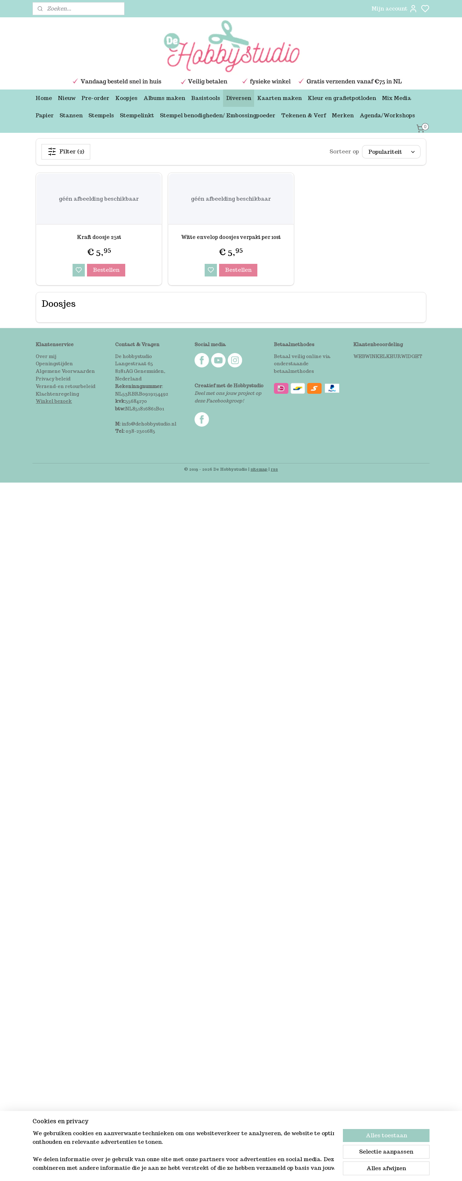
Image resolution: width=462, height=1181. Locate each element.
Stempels (101, 115)
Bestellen (106, 269)
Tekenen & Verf (303, 115)
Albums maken (164, 98)
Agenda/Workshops (387, 115)
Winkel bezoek (54, 401)
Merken (343, 115)
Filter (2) (66, 151)
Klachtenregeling (57, 394)
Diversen (238, 98)
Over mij (46, 356)
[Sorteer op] (391, 151)
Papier (44, 115)
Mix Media (396, 98)
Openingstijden (54, 364)
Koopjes (126, 98)
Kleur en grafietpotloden (342, 98)
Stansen (71, 115)
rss (274, 469)
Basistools (205, 98)
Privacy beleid (53, 379)
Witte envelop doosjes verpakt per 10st (231, 237)
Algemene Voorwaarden (65, 371)
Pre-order (95, 98)
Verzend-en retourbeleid (65, 386)
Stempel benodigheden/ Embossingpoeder (217, 115)
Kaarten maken (279, 98)
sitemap (258, 469)
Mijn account (394, 8)
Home (43, 98)
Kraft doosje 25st (99, 237)
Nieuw (66, 98)
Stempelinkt (137, 115)
